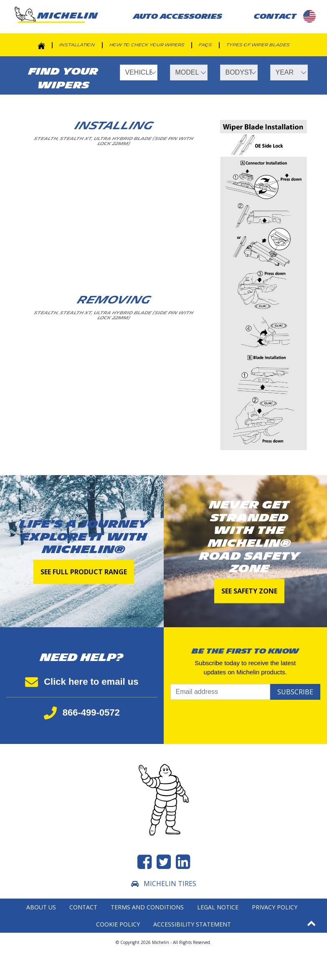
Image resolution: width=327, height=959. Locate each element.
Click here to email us (81, 681)
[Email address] (220, 692)
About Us (41, 907)
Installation (77, 45)
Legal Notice (217, 907)
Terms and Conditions (147, 907)
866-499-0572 (82, 712)
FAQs (205, 45)
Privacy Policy (274, 907)
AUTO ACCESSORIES (177, 16)
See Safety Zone (249, 591)
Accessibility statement (192, 924)
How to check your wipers (147, 45)
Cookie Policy (118, 924)
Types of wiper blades (258, 45)
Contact (83, 907)
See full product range (84, 571)
